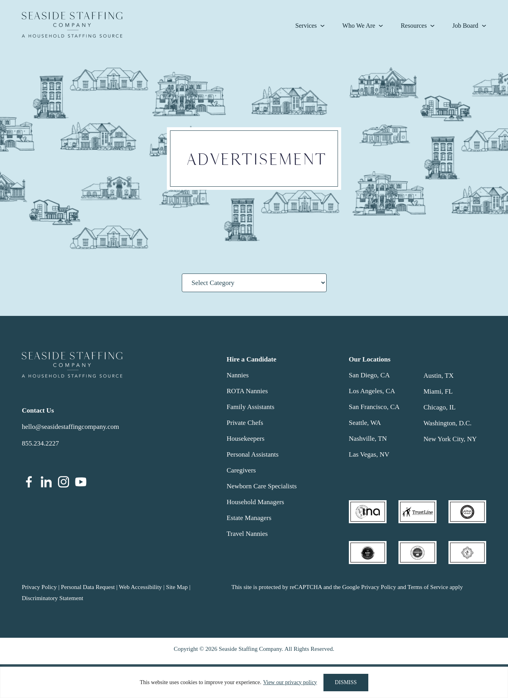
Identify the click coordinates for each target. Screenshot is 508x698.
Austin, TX (438, 375)
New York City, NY (450, 439)
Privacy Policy (39, 587)
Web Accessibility (140, 587)
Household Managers (255, 502)
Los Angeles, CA (372, 391)
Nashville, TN (368, 438)
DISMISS (346, 682)
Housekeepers (245, 438)
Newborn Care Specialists (262, 486)
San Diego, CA (369, 375)
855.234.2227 (40, 443)
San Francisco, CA (374, 407)
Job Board (465, 25)
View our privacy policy (290, 682)
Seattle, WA (365, 422)
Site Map (177, 587)
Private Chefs (245, 422)
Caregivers (241, 470)
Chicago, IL (439, 407)
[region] (254, 682)
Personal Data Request (88, 587)
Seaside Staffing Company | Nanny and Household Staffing (72, 25)
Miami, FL (438, 391)
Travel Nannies (247, 533)
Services (306, 25)
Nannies (238, 375)
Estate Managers (249, 518)
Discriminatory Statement (52, 598)
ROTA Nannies (247, 391)
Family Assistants (250, 407)
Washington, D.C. (447, 423)
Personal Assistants (253, 454)
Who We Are (359, 25)
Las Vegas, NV (369, 454)
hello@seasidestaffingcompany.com (70, 426)
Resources (414, 25)
